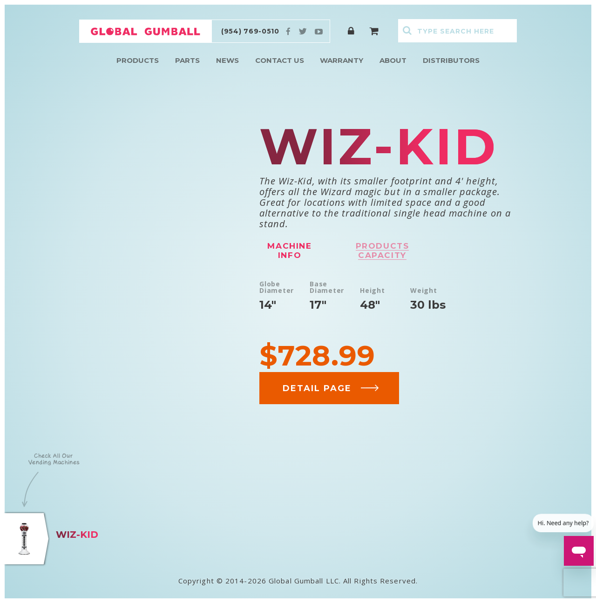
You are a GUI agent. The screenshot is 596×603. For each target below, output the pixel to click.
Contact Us (279, 60)
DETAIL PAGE (331, 388)
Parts (187, 60)
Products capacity (382, 250)
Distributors (451, 60)
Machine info (289, 250)
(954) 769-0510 (250, 31)
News (227, 60)
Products (137, 60)
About (392, 60)
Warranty (341, 60)
